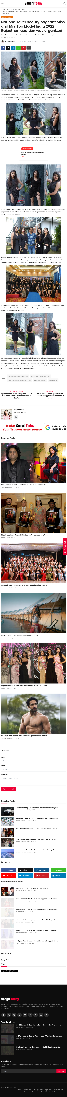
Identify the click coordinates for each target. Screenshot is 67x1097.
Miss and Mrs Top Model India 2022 (20, 380)
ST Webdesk (5, 638)
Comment (5, 774)
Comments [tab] (6, 751)
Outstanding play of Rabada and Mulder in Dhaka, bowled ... (37, 818)
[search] (64, 3)
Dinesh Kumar (20, 911)
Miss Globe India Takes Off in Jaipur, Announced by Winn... (24, 535)
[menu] (2, 3)
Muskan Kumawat (21, 810)
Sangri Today (5, 960)
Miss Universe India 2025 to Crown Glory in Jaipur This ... (24, 585)
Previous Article (16, 391)
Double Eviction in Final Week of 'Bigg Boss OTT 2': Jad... (36, 888)
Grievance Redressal (31, 1092)
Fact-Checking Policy (49, 1092)
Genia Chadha (20, 943)
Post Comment (8, 789)
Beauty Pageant (20, 9)
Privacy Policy (38, 1090)
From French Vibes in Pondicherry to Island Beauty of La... (36, 850)
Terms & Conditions (23, 1090)
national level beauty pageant (18, 376)
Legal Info (48, 1090)
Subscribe (61, 1071)
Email (3, 766)
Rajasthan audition (40, 380)
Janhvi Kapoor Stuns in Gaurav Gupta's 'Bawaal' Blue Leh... (37, 930)
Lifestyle (9, 9)
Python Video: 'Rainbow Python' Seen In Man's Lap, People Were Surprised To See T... (16, 396)
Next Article (50, 391)
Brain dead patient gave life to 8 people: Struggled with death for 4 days (50, 396)
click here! (24, 157)
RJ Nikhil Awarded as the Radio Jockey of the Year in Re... (38, 1025)
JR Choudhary (5, 487)
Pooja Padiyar (19, 410)
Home (3, 9)
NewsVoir (18, 1038)
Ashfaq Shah (53, 380)
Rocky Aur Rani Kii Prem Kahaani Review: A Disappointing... (37, 941)
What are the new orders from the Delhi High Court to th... (38, 1047)
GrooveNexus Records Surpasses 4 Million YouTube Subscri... (38, 909)
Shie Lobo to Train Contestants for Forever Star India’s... (24, 485)
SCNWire (3, 538)
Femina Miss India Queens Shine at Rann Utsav (20, 635)
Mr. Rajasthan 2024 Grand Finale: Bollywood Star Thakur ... (24, 736)
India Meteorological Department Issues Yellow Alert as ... (37, 839)
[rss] (46, 1015)
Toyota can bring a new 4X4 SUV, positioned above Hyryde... (37, 808)
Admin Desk (19, 1049)
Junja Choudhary (21, 890)
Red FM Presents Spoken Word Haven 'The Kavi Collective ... (39, 1036)
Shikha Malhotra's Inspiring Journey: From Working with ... (36, 920)
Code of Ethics (59, 1090)
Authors (61, 1092)
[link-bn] (33, 427)
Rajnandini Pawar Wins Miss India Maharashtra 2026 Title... (25, 685)
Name (3, 757)
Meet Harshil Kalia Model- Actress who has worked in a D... (37, 829)
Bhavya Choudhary (21, 901)
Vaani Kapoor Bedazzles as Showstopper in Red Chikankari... (38, 899)
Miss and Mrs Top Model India (40, 376)
